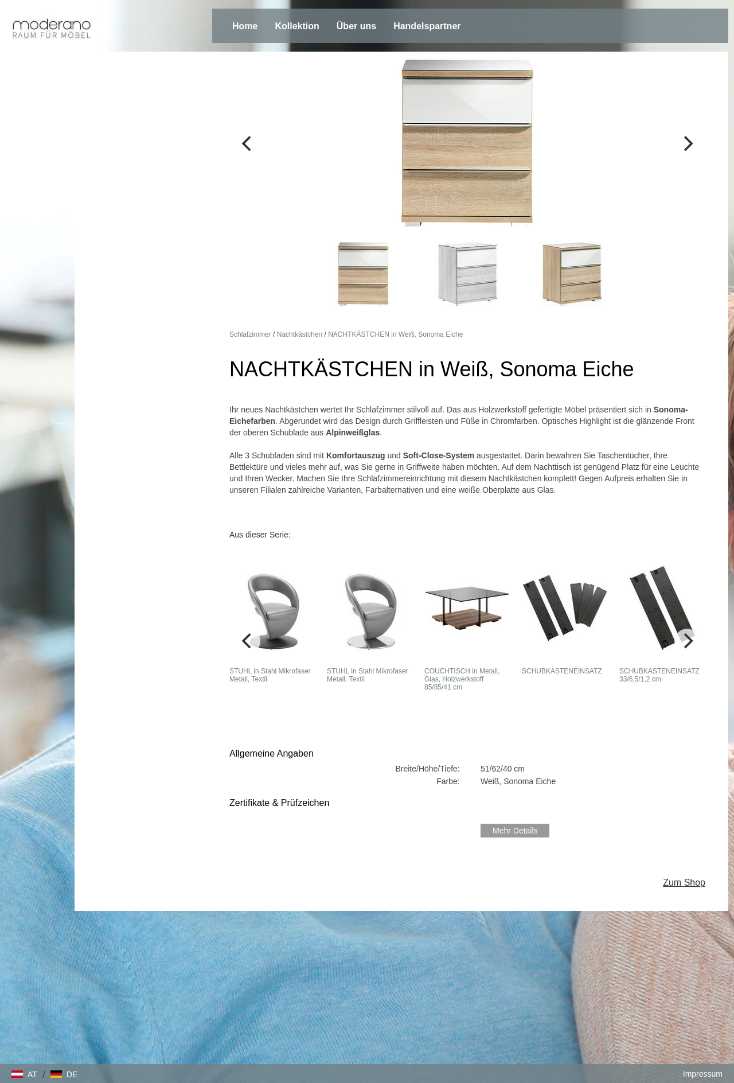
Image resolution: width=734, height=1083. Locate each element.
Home (244, 26)
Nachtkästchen (299, 334)
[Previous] (247, 143)
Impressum (703, 1073)
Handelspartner (426, 26)
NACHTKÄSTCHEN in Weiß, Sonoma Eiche (395, 334)
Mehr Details (515, 830)
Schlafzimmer (250, 334)
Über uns (356, 26)
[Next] (687, 143)
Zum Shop (684, 882)
